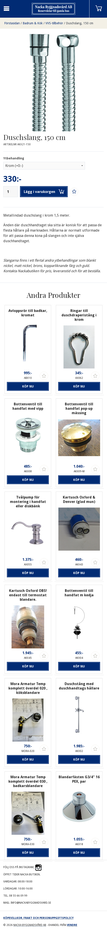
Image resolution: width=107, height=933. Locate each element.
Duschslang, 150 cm (79, 23)
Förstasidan (12, 23)
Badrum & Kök (33, 23)
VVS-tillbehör (54, 23)
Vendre (72, 925)
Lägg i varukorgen (44, 191)
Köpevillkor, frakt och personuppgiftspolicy (38, 918)
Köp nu (28, 386)
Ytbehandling (13, 158)
